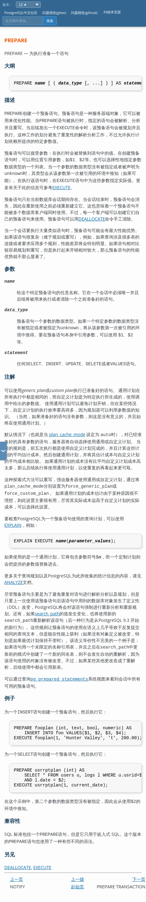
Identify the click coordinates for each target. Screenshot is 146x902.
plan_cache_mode (67, 433)
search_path (47, 610)
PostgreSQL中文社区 (20, 12)
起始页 (77, 885)
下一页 (138, 878)
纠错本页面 (112, 12)
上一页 (16, 878)
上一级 (77, 878)
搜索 (49, 21)
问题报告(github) (84, 12)
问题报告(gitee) (54, 12)
